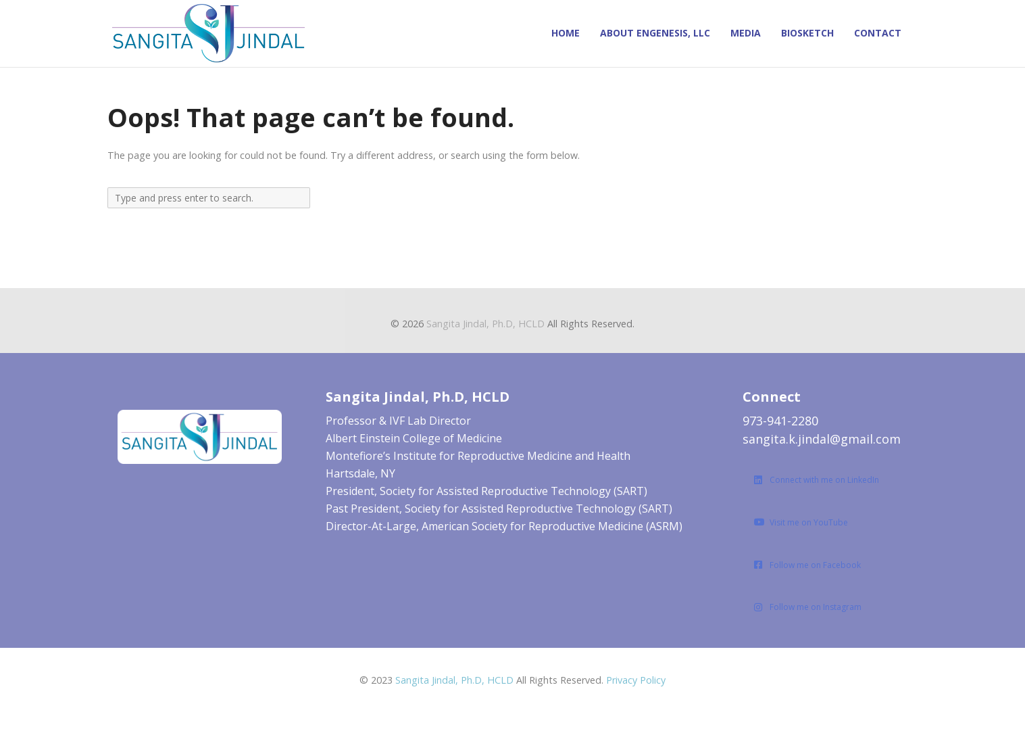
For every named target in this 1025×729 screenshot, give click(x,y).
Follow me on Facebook (807, 565)
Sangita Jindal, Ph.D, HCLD (485, 323)
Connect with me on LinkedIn (816, 480)
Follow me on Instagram (807, 607)
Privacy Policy (636, 680)
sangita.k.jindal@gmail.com (822, 439)
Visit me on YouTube (801, 522)
